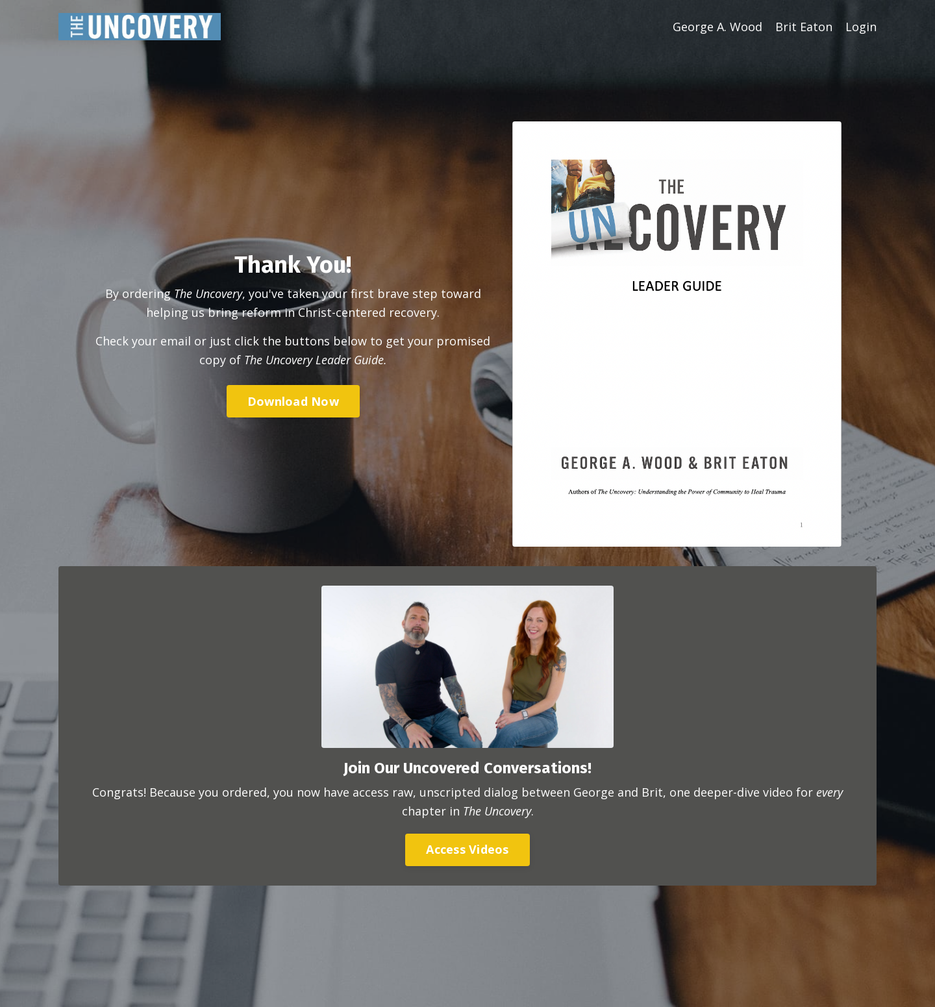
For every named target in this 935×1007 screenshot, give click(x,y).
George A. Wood (717, 26)
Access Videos (467, 849)
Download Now (293, 401)
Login (861, 26)
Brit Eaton (803, 26)
